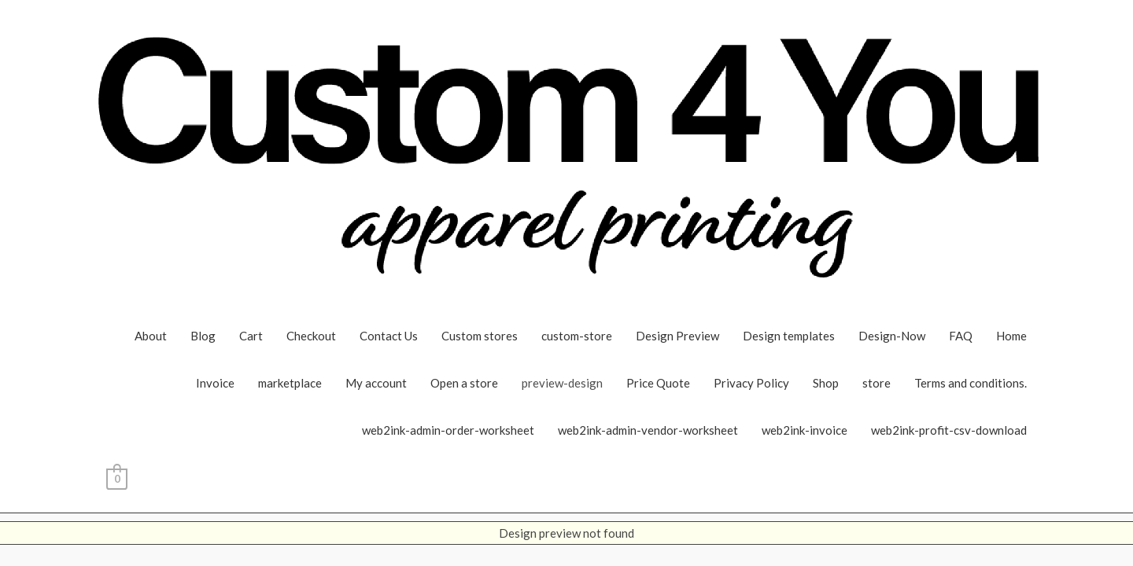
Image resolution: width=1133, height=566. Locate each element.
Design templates (789, 336)
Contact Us (389, 336)
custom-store (576, 336)
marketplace (290, 383)
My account (376, 383)
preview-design (562, 383)
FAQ (960, 336)
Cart (251, 336)
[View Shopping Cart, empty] (116, 477)
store (876, 383)
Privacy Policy (751, 383)
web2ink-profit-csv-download (949, 430)
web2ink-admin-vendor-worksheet (648, 430)
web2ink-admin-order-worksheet (448, 430)
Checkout (311, 336)
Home (1011, 336)
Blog (203, 336)
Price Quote (658, 383)
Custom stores (479, 336)
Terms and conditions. (970, 383)
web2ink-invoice (804, 430)
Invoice (215, 383)
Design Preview (677, 336)
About (151, 336)
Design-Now (891, 336)
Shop (826, 383)
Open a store (464, 383)
